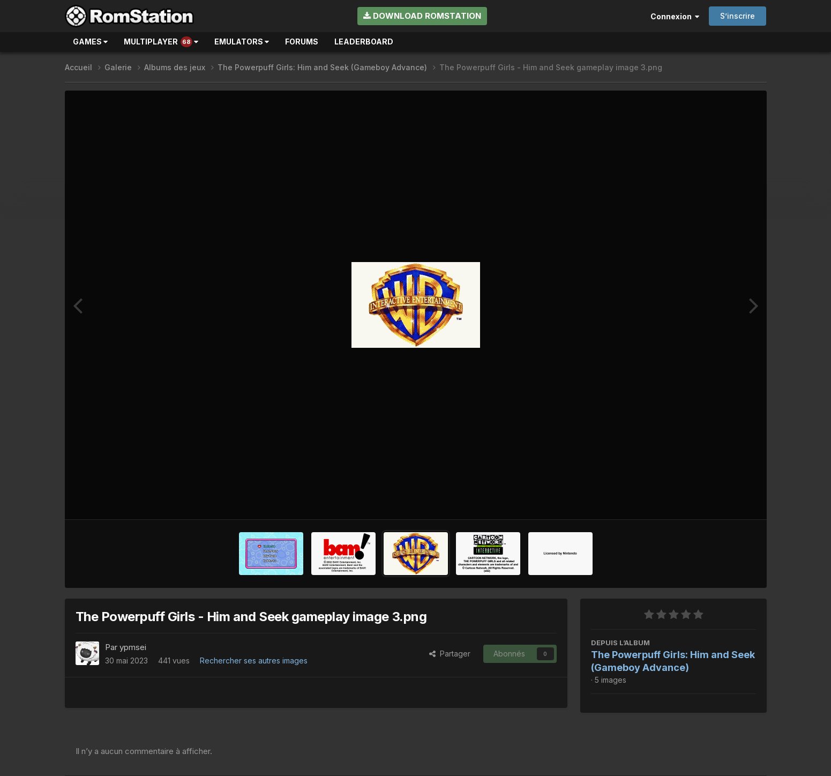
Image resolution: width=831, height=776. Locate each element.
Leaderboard (363, 41)
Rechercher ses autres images (254, 660)
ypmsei (132, 647)
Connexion (674, 16)
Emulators (241, 41)
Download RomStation (422, 16)
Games (90, 41)
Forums (301, 41)
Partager (449, 653)
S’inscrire (737, 15)
